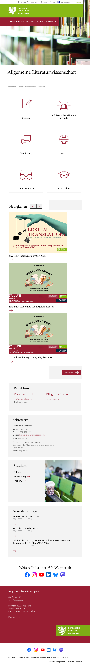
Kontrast (23, 2)
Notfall (54, 2)
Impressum (12, 660)
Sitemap (64, 660)
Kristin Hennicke (53, 402)
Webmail (45, 2)
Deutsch (78, 2)
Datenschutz (24, 660)
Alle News (69, 375)
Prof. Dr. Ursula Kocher (23, 402)
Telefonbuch (34, 2)
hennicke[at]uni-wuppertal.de (32, 437)
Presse (43, 660)
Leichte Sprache (65, 2)
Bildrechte (35, 660)
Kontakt (12, 620)
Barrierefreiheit (53, 660)
